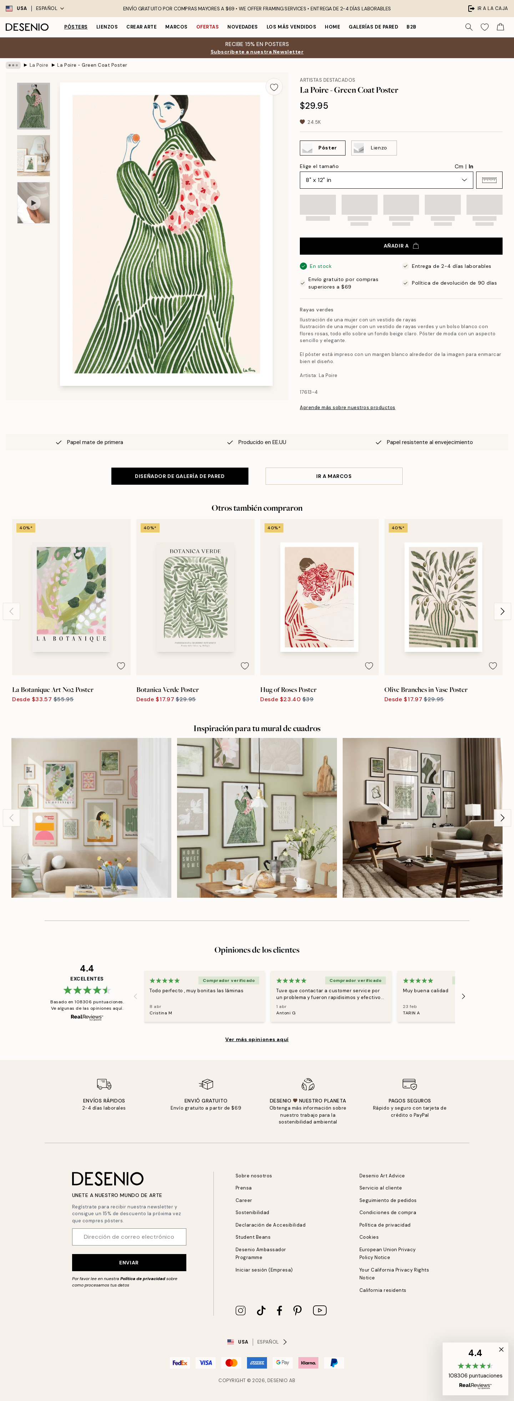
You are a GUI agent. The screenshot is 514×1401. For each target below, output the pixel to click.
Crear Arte (141, 27)
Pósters (76, 27)
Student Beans (253, 1237)
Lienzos (107, 27)
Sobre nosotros (254, 1176)
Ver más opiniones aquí (256, 1039)
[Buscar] (469, 27)
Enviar (128, 1262)
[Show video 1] (33, 203)
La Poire (39, 65)
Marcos (176, 27)
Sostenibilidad (252, 1212)
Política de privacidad (142, 1279)
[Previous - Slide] (11, 611)
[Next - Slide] (502, 611)
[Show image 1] (33, 106)
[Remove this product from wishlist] (274, 86)
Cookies (369, 1237)
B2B (412, 27)
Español (50, 8)
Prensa (244, 1188)
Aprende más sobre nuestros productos (347, 407)
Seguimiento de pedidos (388, 1200)
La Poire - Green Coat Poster (92, 65)
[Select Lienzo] (374, 148)
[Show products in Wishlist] (485, 27)
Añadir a (401, 246)
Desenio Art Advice (382, 1176)
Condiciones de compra (388, 1212)
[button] (489, 180)
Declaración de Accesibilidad (271, 1225)
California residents (383, 1290)
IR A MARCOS (334, 476)
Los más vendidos (291, 27)
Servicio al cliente (380, 1188)
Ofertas (207, 27)
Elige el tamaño (319, 166)
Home (332, 27)
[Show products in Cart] (500, 27)
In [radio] (471, 166)
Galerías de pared (373, 27)
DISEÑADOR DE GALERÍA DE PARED (180, 476)
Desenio (277, 1380)
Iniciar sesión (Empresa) (264, 1270)
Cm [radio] (459, 166)
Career (244, 1200)
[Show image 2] (33, 155)
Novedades (242, 27)
